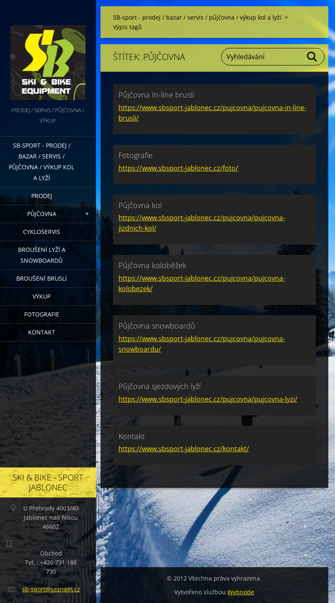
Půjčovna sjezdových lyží (159, 386)
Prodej (41, 196)
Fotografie (41, 314)
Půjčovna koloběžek (152, 265)
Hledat (312, 56)
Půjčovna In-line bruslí (156, 95)
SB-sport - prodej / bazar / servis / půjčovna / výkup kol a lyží (41, 161)
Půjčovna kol (140, 205)
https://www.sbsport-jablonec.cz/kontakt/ (183, 448)
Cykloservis (41, 232)
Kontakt (41, 332)
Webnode (240, 592)
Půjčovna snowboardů (156, 326)
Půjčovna (41, 214)
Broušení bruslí (41, 278)
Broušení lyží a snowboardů (41, 255)
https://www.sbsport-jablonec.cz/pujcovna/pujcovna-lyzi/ (207, 399)
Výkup (41, 296)
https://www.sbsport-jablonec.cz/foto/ (178, 168)
